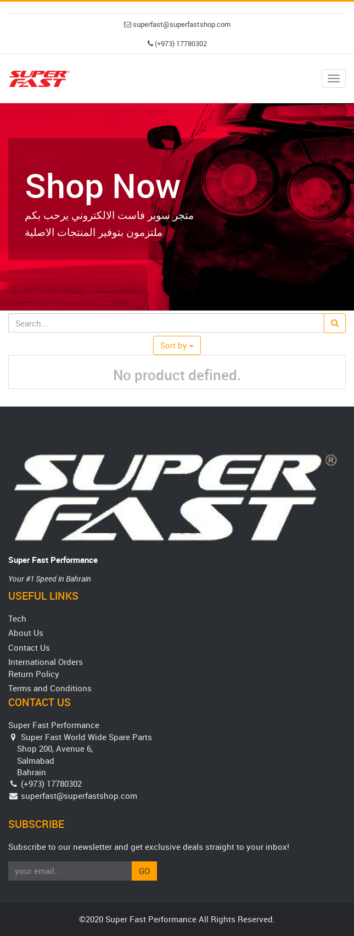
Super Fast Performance (53, 559)
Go (144, 870)
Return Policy (33, 673)
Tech (17, 618)
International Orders (45, 661)
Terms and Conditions (50, 688)
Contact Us (29, 647)
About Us (25, 632)
